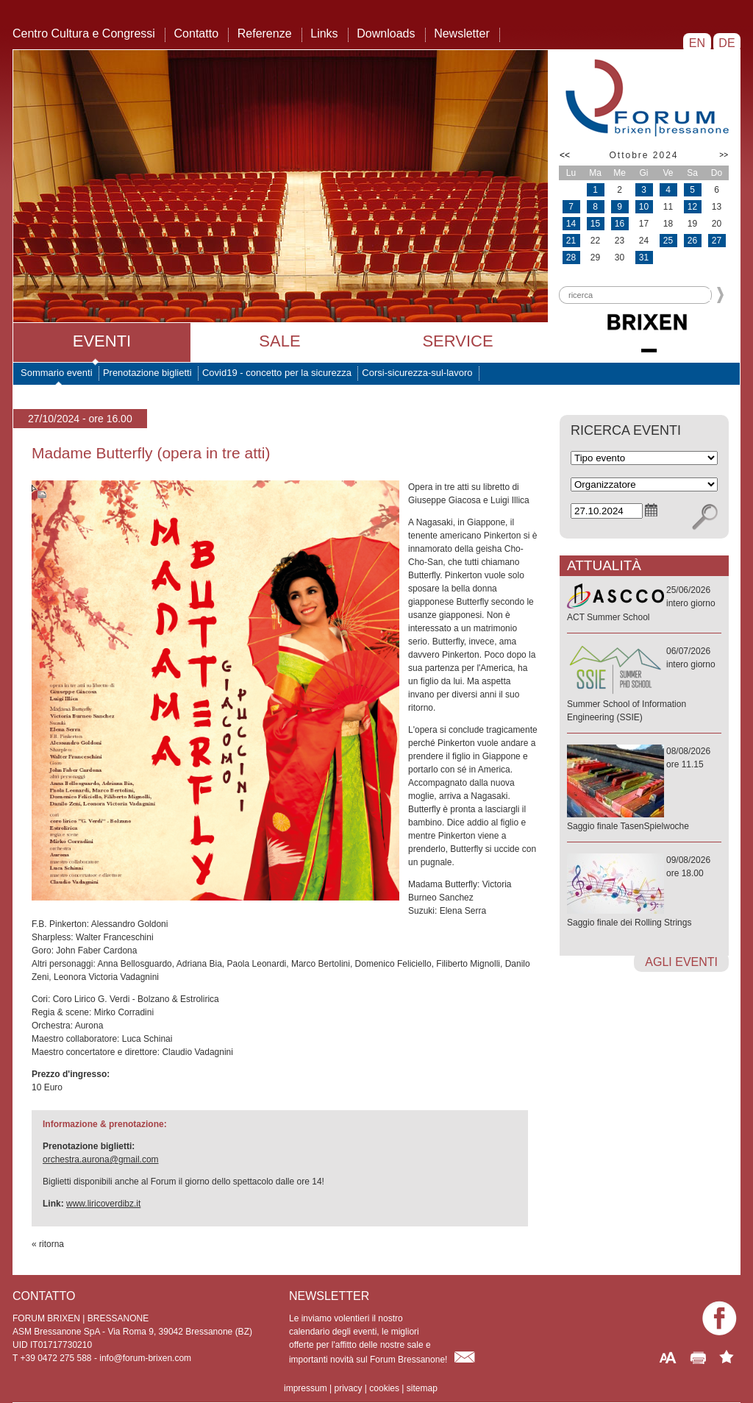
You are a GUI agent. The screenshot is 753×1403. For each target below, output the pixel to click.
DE (726, 43)
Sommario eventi (57, 372)
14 (571, 224)
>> (723, 155)
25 (668, 240)
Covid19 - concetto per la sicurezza (276, 372)
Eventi (102, 341)
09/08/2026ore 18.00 (644, 892)
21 (571, 240)
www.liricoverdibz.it (103, 1203)
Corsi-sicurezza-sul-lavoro (417, 372)
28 (571, 257)
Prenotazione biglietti (147, 372)
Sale (279, 341)
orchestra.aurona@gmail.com (101, 1159)
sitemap (422, 1388)
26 (692, 240)
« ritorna (48, 1244)
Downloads (386, 33)
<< (565, 155)
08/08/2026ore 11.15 (644, 789)
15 (595, 224)
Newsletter (462, 33)
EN (696, 43)
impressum (305, 1388)
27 (716, 240)
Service (457, 341)
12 (692, 207)
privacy (348, 1388)
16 (619, 224)
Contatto (196, 33)
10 (644, 207)
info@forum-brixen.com (145, 1358)
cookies (384, 1388)
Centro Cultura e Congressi (84, 33)
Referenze (265, 33)
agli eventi (681, 962)
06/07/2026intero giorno (644, 685)
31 (644, 257)
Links (324, 33)
